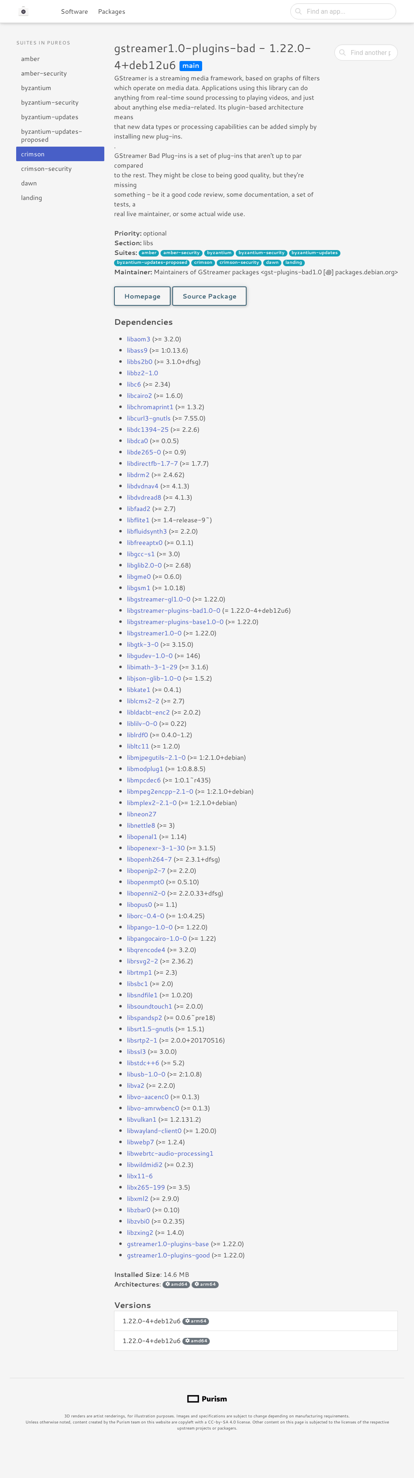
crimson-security (46, 168)
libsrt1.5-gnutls (150, 1028)
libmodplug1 (145, 768)
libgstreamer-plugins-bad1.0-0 (173, 610)
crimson (32, 153)
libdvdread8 (144, 497)
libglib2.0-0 (144, 565)
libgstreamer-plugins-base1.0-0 (175, 621)
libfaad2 (138, 508)
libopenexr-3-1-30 (156, 847)
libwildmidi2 (145, 1164)
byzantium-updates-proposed (51, 135)
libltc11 (138, 746)
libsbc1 (137, 983)
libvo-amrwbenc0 (153, 1107)
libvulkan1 (141, 1119)
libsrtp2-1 (142, 1040)
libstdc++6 (143, 1062)
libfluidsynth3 (147, 531)
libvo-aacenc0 (148, 1096)
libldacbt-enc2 (148, 712)
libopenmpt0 (145, 881)
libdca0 (137, 440)
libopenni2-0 (146, 893)
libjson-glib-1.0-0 (154, 678)
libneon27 (141, 813)
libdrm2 (138, 474)
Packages (111, 11)
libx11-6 (140, 1175)
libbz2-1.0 (142, 372)
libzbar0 (138, 1209)
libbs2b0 (139, 361)
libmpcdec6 (144, 779)
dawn (29, 182)
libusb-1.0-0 (146, 1074)
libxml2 (137, 1198)
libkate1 (138, 689)
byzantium (36, 87)
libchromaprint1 (150, 406)
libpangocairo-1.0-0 (157, 938)
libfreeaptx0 (145, 542)
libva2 (135, 1085)
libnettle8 (141, 825)
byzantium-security (49, 102)
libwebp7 (140, 1141)
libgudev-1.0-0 (150, 655)
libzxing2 (140, 1232)
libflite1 (138, 519)
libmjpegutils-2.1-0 (156, 757)
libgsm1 (138, 587)
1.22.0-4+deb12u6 (166, 1320)
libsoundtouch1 (149, 1006)
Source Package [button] (209, 296)
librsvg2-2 (142, 960)
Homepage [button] (142, 296)
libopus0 (139, 904)
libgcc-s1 (141, 553)
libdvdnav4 (142, 485)
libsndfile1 (142, 994)
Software (74, 11)
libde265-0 (144, 451)
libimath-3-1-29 (152, 666)
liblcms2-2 (143, 700)
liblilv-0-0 (142, 723)
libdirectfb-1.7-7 (152, 463)
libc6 (134, 384)
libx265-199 (146, 1187)
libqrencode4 (146, 949)
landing (31, 197)
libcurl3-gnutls (149, 418)
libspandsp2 (144, 1017)
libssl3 (136, 1051)
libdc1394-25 (148, 429)
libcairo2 (139, 395)
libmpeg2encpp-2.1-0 (160, 791)
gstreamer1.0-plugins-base (168, 1243)
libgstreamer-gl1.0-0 (158, 598)
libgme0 (139, 576)
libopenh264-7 (149, 859)
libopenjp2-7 (146, 870)
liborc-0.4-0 (145, 915)
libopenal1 (142, 836)
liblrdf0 (137, 734)
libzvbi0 (138, 1221)
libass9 (137, 350)
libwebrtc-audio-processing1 (170, 1153)
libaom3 (138, 338)
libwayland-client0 (154, 1130)
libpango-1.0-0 (150, 926)
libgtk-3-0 (142, 644)
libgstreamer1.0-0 (154, 632)
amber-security (44, 73)
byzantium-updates (49, 116)
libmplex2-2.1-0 (152, 802)
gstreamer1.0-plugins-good (168, 1254)
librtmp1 (139, 972)
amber (30, 58)
